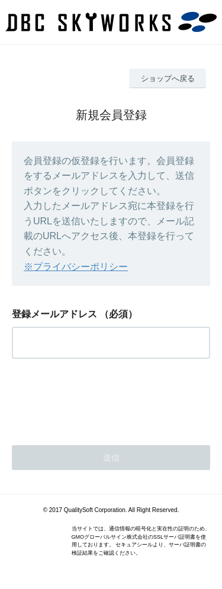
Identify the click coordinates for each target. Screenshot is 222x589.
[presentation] (102, 398)
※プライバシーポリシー (76, 267)
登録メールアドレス (54, 314)
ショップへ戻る (168, 78)
